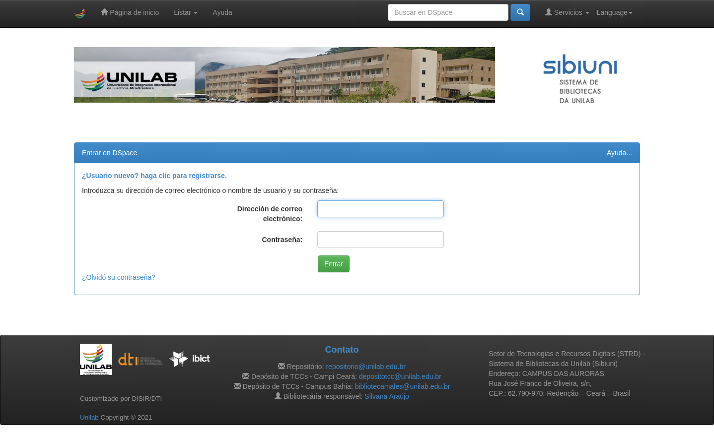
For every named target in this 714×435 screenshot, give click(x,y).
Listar (186, 12)
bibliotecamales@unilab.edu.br (402, 386)
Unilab (89, 417)
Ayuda (222, 12)
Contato (341, 350)
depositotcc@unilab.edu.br (400, 376)
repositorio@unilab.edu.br (366, 367)
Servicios (567, 12)
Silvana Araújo (386, 396)
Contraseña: (282, 240)
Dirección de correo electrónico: (270, 214)
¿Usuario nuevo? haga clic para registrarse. (154, 176)
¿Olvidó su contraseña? (118, 277)
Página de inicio (130, 12)
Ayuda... (619, 153)
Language (615, 12)
